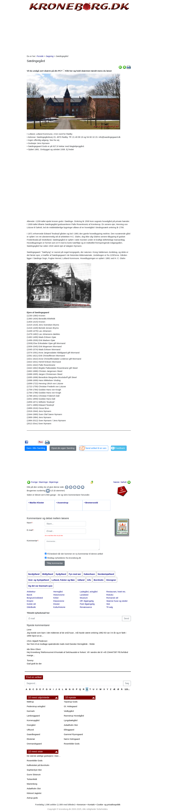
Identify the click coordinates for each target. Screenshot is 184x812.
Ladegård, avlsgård (88, 591)
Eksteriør (31, 739)
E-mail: (30, 530)
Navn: (30, 522)
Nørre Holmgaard (72, 739)
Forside (40, 56)
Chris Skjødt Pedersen (37, 641)
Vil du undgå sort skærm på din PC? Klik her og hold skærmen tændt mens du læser (69, 71)
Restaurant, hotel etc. (116, 591)
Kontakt (91, 804)
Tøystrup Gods (70, 702)
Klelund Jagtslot (34, 793)
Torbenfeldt (32, 779)
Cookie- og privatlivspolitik (108, 804)
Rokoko (109, 595)
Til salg (109, 607)
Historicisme (59, 595)
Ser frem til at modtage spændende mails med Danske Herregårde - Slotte (61, 644)
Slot (108, 604)
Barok (29, 595)
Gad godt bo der (34, 663)
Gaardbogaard (33, 734)
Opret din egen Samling (62, 448)
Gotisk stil (31, 604)
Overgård (31, 725)
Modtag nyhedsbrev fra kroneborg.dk (64, 558)
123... (127, 689)
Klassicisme (58, 601)
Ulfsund (30, 729)
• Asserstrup (62, 502)
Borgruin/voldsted (35, 598)
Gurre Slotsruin (34, 774)
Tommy (30, 660)
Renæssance (86, 607)
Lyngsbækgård (70, 720)
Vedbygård (69, 711)
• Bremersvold (91, 502)
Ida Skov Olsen (34, 649)
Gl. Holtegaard (70, 706)
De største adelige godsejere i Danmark (44, 756)
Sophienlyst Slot (34, 770)
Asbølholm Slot (71, 725)
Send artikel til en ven (95, 448)
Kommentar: (33, 540)
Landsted (84, 595)
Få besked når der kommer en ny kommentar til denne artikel (75, 554)
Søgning (50, 56)
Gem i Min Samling (36, 448)
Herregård (58, 591)
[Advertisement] (13, 41)
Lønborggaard (33, 716)
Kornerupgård (33, 720)
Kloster (56, 604)
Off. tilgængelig (87, 601)
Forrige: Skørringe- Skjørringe (42, 482)
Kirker (56, 598)
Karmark (31, 711)
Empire (30, 601)
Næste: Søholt (122, 482)
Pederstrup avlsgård (36, 706)
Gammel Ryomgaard (73, 734)
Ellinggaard (69, 729)
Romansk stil (112, 598)
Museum (84, 598)
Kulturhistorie (59, 607)
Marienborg (32, 784)
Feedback (120, 448)
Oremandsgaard (34, 743)
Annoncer (81, 804)
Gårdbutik (31, 607)
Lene (29, 629)
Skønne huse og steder (117, 601)
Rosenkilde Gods (72, 743)
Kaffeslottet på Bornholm (38, 765)
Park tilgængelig (87, 604)
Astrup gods (32, 798)
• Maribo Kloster (36, 502)
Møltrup (30, 702)
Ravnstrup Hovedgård (74, 716)
